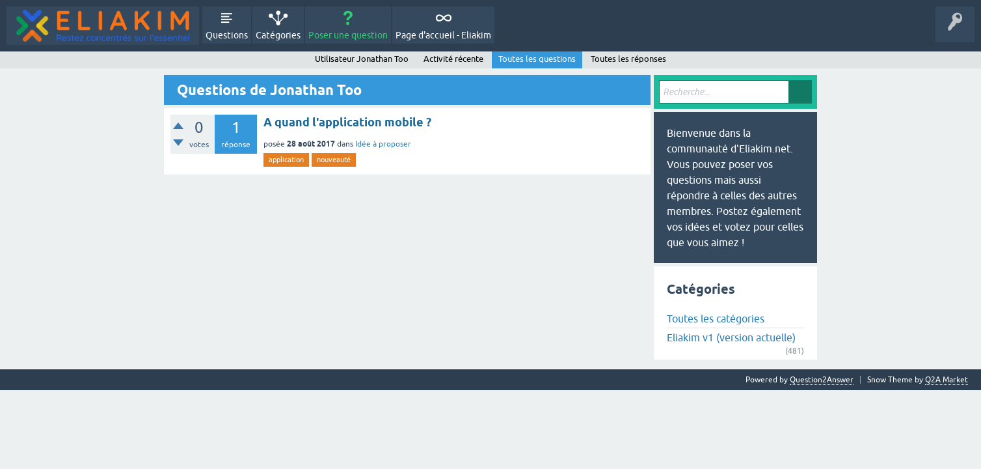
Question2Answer (821, 379)
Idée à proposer (383, 144)
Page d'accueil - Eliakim (443, 35)
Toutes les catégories (715, 318)
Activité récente (453, 59)
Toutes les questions (537, 59)
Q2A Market (946, 379)
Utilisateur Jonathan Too (362, 59)
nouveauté (334, 159)
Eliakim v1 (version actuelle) (731, 337)
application (286, 159)
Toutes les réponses (628, 59)
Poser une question (348, 35)
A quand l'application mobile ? (347, 122)
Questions (227, 35)
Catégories (278, 35)
